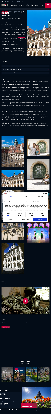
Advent (18, 1)
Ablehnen (10, 219)
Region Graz (7, 1)
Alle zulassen (40, 219)
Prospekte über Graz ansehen (27, 406)
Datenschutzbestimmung (30, 410)
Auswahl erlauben (25, 219)
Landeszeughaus (21, 36)
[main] (25, 184)
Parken (32, 5)
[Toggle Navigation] (48, 5)
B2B (22, 1)
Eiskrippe (21, 29)
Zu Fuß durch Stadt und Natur (15, 48)
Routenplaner (6, 327)
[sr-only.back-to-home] (6, 5)
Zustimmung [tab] (10, 196)
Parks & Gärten (30, 369)
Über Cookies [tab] (40, 196)
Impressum (37, 410)
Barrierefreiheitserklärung (44, 410)
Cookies (4, 411)
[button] (25, 301)
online (3, 50)
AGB (24, 410)
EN (46, 1)
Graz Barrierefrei (21, 5)
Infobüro (36, 5)
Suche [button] (43, 5)
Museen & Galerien (6, 369)
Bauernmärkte (42, 369)
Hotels (28, 5)
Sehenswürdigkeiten (19, 370)
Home (2, 1)
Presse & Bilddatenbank (19, 410)
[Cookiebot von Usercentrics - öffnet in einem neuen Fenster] (43, 193)
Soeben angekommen (14, 5)
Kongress (13, 1)
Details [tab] (25, 196)
